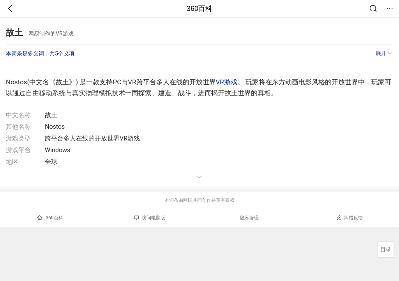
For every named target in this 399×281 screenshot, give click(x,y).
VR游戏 (226, 82)
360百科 (199, 8)
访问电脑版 (149, 218)
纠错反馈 (349, 218)
